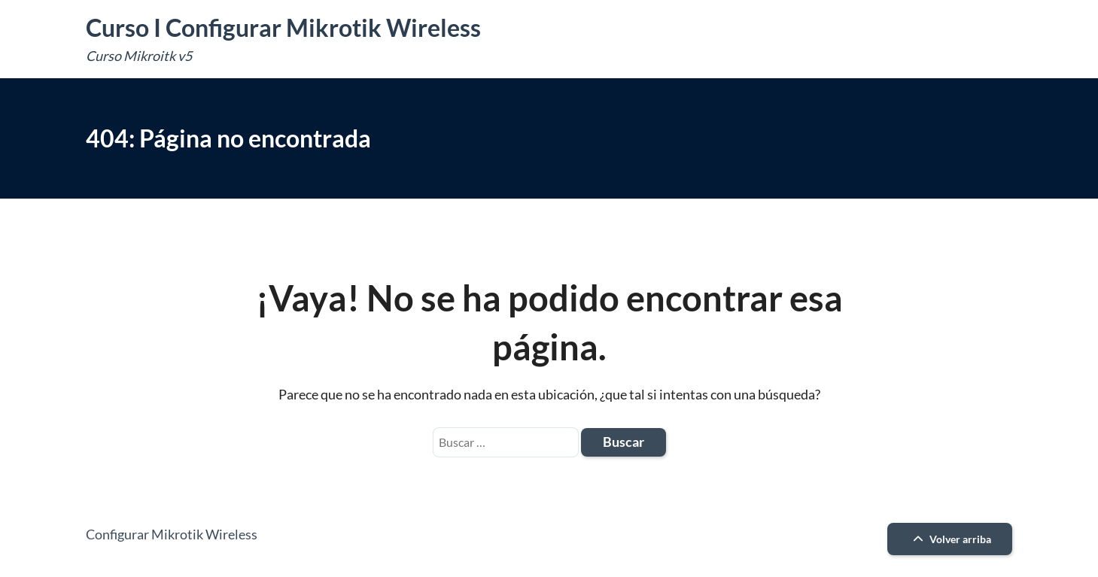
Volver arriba (950, 539)
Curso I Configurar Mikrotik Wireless (283, 27)
